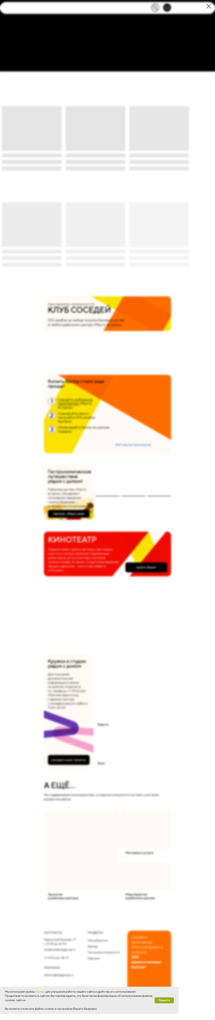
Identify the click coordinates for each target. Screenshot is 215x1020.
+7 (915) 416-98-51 (56, 957)
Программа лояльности (104, 952)
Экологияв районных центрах (63, 896)
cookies (40, 991)
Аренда (93, 946)
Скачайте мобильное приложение (75, 401)
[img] (81, 850)
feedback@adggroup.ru (60, 949)
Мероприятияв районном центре (140, 896)
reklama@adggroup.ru (58, 975)
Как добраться (98, 940)
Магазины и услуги (139, 853)
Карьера (94, 958)
